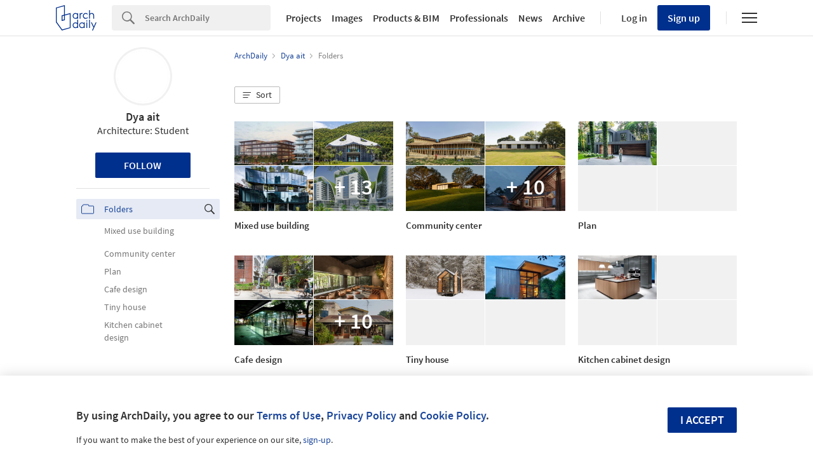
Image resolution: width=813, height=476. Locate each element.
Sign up (684, 17)
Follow (142, 165)
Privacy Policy (361, 415)
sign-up (317, 439)
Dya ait (143, 116)
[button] (257, 95)
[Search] (208, 18)
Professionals (479, 18)
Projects (303, 18)
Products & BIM (406, 18)
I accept (702, 419)
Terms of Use (289, 415)
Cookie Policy (453, 415)
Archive (569, 18)
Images (347, 18)
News (530, 18)
